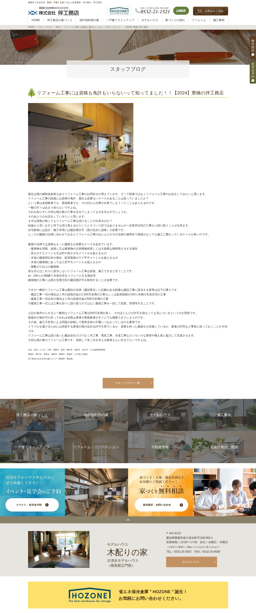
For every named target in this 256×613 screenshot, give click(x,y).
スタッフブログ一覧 (127, 383)
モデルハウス (190, 561)
